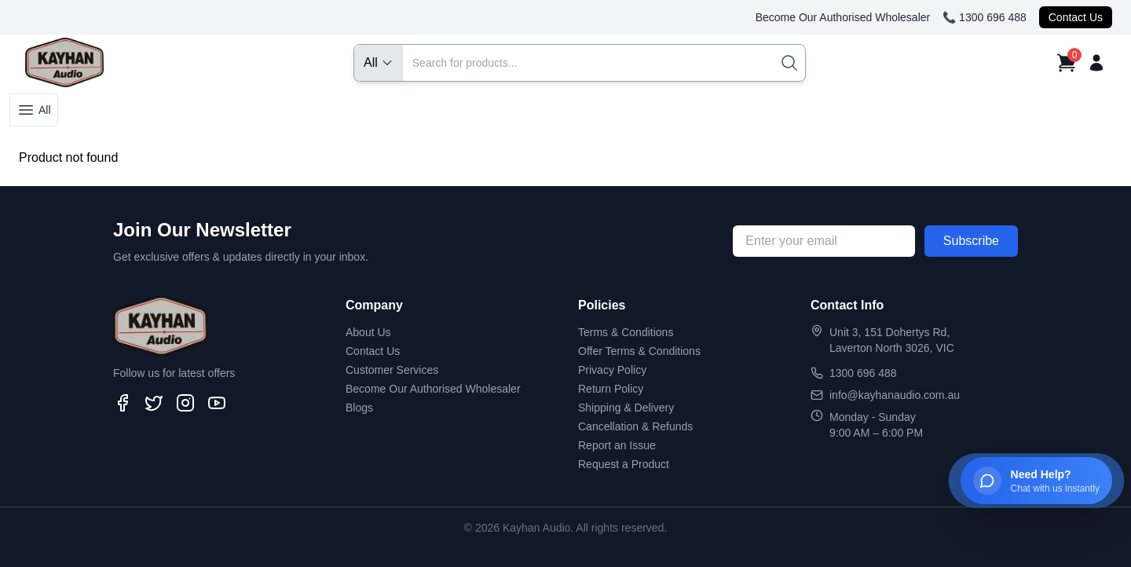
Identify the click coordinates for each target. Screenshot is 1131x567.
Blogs (359, 407)
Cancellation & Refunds (635, 426)
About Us (368, 332)
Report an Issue (617, 445)
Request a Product (623, 464)
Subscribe (971, 240)
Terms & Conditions (625, 332)
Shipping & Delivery (626, 407)
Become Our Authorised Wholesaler (843, 17)
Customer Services (392, 370)
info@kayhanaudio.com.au (894, 395)
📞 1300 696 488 (984, 17)
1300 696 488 (863, 373)
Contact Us (1076, 17)
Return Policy (610, 388)
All (33, 110)
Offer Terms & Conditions (639, 351)
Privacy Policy (612, 370)
